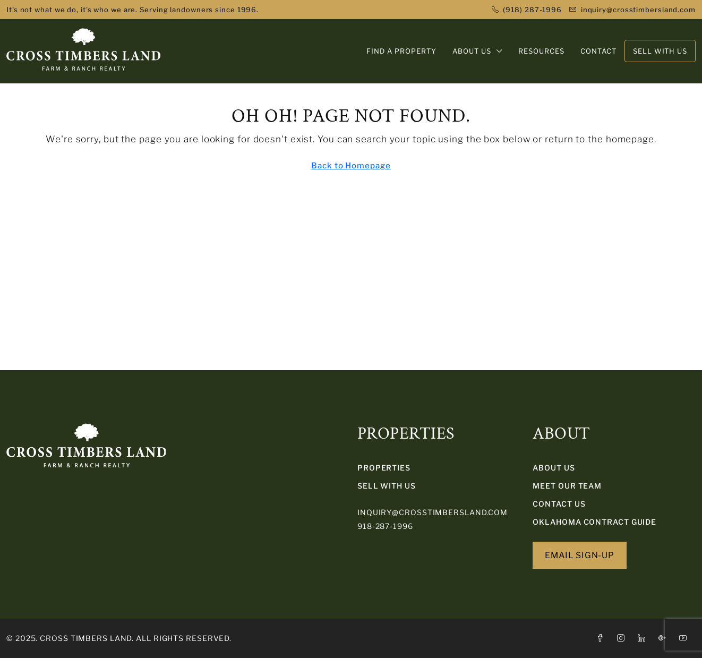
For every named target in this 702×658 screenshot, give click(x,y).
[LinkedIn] (644, 638)
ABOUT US (471, 51)
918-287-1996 (385, 526)
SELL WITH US (386, 485)
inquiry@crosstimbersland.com (432, 512)
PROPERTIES (383, 467)
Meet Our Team (567, 485)
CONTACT (598, 51)
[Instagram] (623, 638)
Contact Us (559, 503)
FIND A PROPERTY (401, 51)
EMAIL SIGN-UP (579, 555)
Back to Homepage (350, 165)
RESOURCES (541, 51)
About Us (554, 467)
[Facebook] (602, 638)
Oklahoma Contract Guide (594, 521)
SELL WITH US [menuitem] (660, 51)
